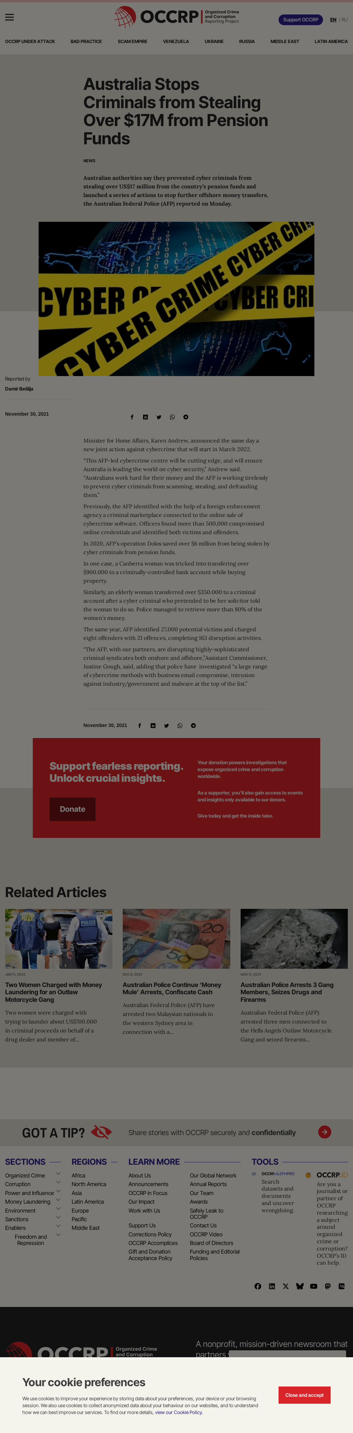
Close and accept (304, 1395)
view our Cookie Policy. (179, 1412)
